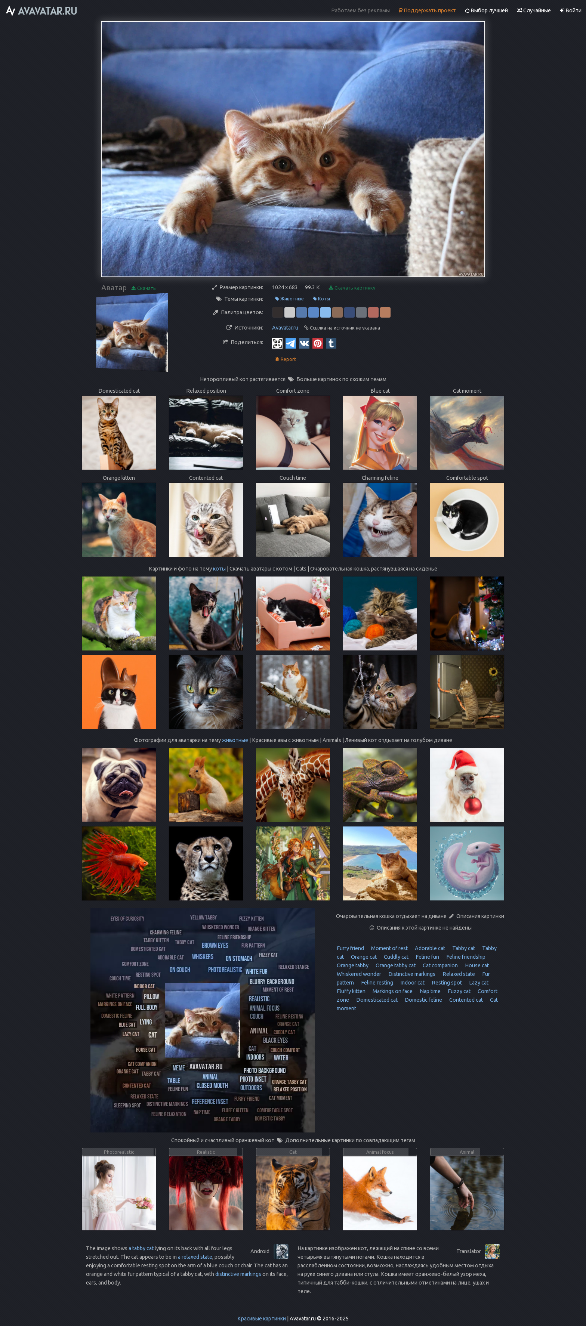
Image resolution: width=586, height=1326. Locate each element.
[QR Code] (277, 343)
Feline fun (426, 957)
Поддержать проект (427, 10)
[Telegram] (291, 343)
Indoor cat (412, 983)
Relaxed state (458, 974)
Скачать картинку (352, 288)
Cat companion (440, 965)
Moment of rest (389, 948)
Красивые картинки (261, 1319)
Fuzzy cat (459, 991)
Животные (289, 299)
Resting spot (446, 983)
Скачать (144, 288)
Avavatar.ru (285, 328)
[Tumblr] (331, 343)
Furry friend (350, 948)
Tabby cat (463, 948)
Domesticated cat (376, 1000)
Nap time (430, 991)
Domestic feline (423, 1000)
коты (219, 569)
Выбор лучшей (486, 10)
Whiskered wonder (359, 974)
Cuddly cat (395, 957)
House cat (476, 965)
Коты (321, 299)
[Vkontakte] (304, 343)
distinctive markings (238, 1274)
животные (235, 740)
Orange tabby (352, 965)
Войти (571, 10)
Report (285, 359)
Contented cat (465, 1000)
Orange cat (363, 957)
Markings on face (392, 991)
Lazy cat (478, 983)
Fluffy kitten (351, 991)
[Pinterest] (317, 343)
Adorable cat (429, 948)
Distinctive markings (411, 974)
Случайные (534, 10)
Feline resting (376, 983)
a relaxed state (195, 1257)
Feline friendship (465, 957)
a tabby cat (141, 1248)
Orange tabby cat (395, 965)
